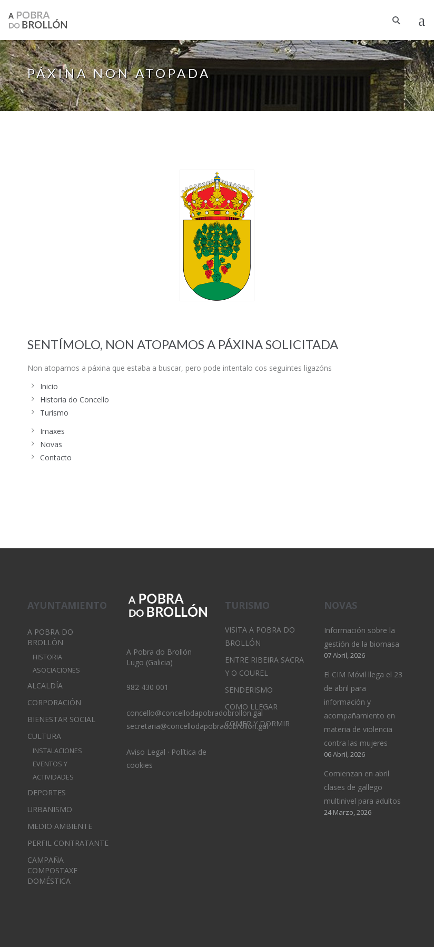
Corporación (54, 702)
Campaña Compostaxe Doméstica (52, 870)
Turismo (54, 413)
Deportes (46, 792)
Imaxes (52, 431)
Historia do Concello (74, 399)
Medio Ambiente (59, 826)
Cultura (44, 736)
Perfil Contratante (67, 843)
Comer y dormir (257, 723)
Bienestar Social (61, 719)
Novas (51, 444)
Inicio (49, 386)
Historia (47, 657)
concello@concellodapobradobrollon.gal (194, 713)
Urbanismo (49, 809)
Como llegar (251, 707)
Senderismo (249, 690)
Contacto (56, 457)
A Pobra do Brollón (50, 637)
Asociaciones (56, 670)
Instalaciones (57, 750)
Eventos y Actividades (53, 770)
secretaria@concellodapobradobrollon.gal (197, 726)
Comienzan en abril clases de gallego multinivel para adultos (362, 787)
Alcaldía (45, 685)
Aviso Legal (145, 752)
